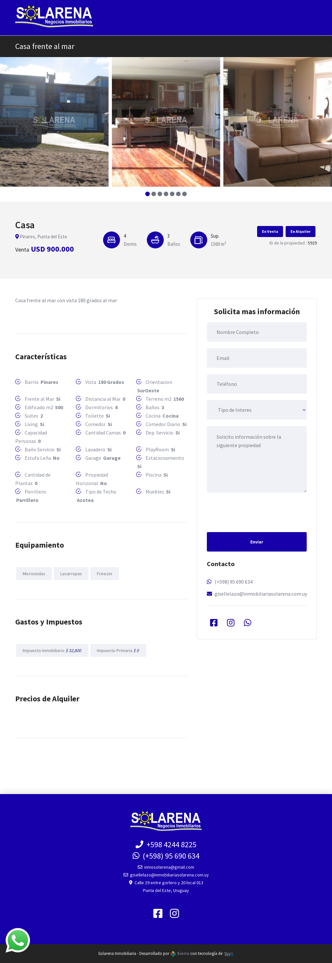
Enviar (256, 542)
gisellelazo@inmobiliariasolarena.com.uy (261, 593)
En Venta (270, 231)
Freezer (105, 574)
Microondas (34, 574)
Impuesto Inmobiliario (52, 650)
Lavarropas (71, 574)
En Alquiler (300, 231)
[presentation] (256, 511)
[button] (148, 194)
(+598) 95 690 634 (234, 581)
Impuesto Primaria (118, 650)
